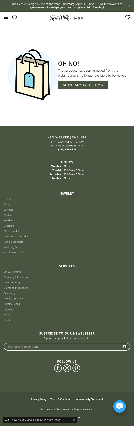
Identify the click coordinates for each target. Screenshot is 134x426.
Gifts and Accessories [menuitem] (16, 236)
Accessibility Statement (89, 399)
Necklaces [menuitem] (9, 215)
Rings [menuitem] (7, 204)
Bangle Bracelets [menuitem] (13, 241)
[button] (14, 17)
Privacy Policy (39, 399)
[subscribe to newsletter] (124, 346)
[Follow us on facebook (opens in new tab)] (58, 368)
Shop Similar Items (83, 85)
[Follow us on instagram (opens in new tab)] (67, 368)
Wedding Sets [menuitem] (12, 247)
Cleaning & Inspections (17, 277)
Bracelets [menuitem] (9, 225)
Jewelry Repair (12, 304)
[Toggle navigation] (6, 17)
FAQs (7, 320)
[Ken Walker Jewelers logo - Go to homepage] (67, 17)
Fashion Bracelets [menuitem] (14, 252)
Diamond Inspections (16, 287)
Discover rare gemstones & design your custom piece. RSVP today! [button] (76, 5)
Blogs (7, 314)
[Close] (129, 5)
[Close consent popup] (74, 420)
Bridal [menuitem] (7, 199)
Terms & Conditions (61, 399)
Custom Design (13, 282)
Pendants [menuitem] (9, 220)
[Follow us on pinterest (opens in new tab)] (76, 368)
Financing (9, 293)
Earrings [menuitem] (9, 209)
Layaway (9, 309)
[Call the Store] (67, 149)
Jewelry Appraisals (14, 298)
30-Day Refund (12, 271)
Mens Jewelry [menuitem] (11, 231)
